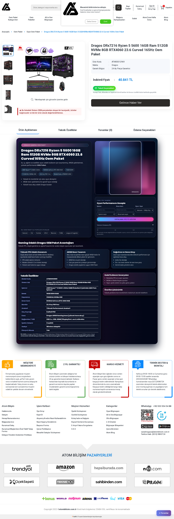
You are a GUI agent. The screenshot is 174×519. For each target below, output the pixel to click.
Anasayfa (5, 32)
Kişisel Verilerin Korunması (82, 422)
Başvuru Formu (43, 425)
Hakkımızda (6, 411)
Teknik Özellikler (67, 130)
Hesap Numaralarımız (11, 418)
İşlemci (99, 206)
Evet (105, 22)
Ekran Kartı (119, 206)
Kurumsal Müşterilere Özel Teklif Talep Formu (17, 430)
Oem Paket (18, 32)
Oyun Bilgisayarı (112, 411)
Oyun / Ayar (139, 206)
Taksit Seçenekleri (104, 88)
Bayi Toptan (128, 7)
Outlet (134, 19)
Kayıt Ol (40, 415)
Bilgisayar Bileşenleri (115, 425)
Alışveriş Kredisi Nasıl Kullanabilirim (51, 418)
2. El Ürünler (111, 422)
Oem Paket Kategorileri (13, 18)
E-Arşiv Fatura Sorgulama (81, 425)
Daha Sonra (91, 22)
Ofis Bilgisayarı (112, 418)
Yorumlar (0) (105, 130)
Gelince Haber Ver (130, 102)
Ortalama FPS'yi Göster (125, 219)
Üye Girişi (40, 411)
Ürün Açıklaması (28, 129)
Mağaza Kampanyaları (119, 18)
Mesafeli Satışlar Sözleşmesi (48, 433)
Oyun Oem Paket (33, 32)
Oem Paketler (31, 18)
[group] (49, 70)
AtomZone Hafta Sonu (149, 18)
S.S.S (73, 429)
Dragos (115, 65)
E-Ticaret (80, 517)
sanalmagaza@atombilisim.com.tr (155, 432)
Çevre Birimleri (112, 429)
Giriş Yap (151, 9)
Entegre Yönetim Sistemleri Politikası (17, 435)
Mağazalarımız (8, 422)
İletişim (5, 415)
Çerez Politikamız (44, 429)
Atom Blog (166, 18)
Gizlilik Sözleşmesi (79, 415)
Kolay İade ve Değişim (80, 418)
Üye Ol (151, 6)
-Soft (74, 517)
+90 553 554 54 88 (162, 406)
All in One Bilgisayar (49, 18)
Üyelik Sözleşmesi (78, 411)
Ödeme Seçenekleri (144, 130)
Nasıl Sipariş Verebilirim (46, 422)
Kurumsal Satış (139, 7)
